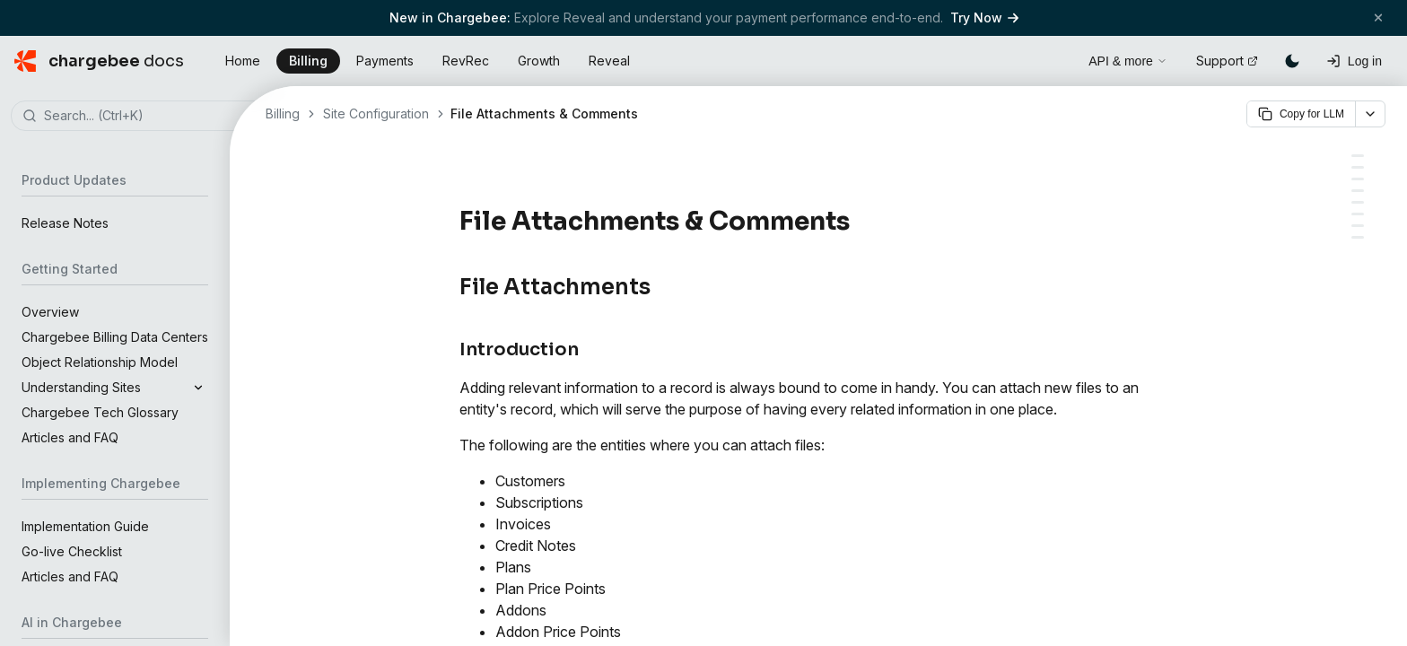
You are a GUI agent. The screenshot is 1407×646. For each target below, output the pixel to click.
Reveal (609, 60)
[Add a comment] (1357, 214)
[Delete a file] (1357, 190)
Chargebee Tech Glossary (100, 412)
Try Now (984, 17)
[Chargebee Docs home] (99, 61)
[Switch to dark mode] (1292, 61)
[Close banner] (1378, 17)
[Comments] (1357, 202)
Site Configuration (376, 113)
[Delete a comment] (1357, 225)
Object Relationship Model (100, 362)
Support (1227, 60)
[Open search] (1054, 58)
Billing (308, 60)
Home (242, 60)
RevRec (465, 60)
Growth (539, 60)
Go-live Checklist (72, 551)
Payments (385, 60)
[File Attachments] (1357, 155)
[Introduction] (1357, 167)
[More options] (1370, 114)
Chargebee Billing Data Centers (115, 337)
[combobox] (142, 116)
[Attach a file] (1357, 179)
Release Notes (65, 223)
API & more (1127, 61)
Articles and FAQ (70, 437)
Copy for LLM (1301, 114)
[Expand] (198, 387)
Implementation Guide (85, 526)
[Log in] (1354, 61)
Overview (50, 311)
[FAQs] (1357, 237)
